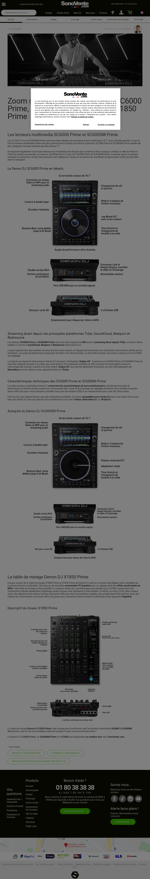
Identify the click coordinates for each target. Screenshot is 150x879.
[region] (76, 109)
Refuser (86, 125)
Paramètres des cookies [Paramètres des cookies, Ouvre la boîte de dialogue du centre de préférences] (44, 124)
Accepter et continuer (106, 125)
